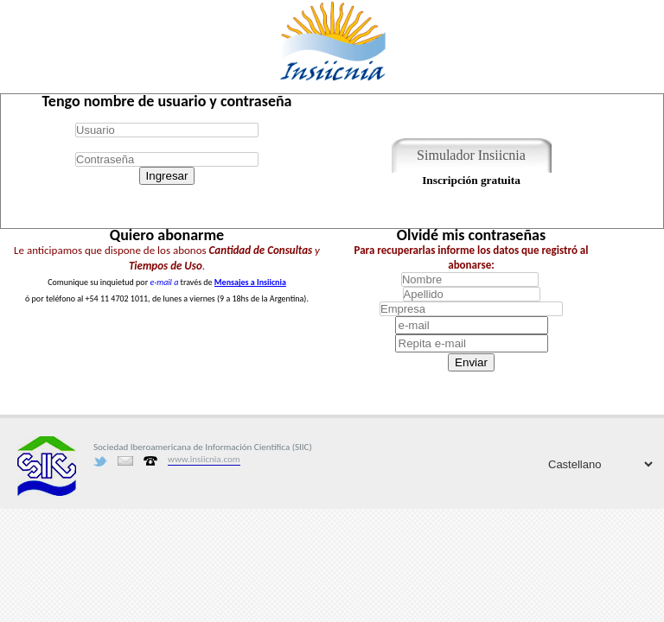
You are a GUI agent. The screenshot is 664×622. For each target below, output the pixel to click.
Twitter (100, 461)
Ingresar (167, 175)
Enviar (471, 362)
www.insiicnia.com (204, 459)
